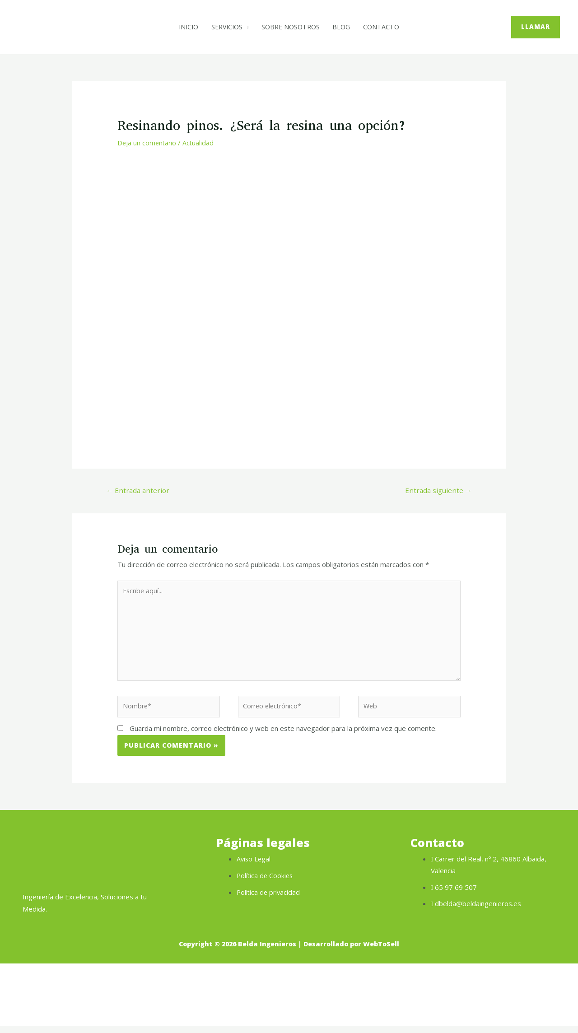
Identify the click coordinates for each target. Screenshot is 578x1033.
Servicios (225, 27)
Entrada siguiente (436, 491)
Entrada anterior (139, 491)
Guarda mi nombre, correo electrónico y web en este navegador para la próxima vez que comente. (283, 735)
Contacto (386, 27)
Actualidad (200, 142)
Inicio (183, 27)
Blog (345, 27)
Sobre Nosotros (291, 27)
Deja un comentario (147, 142)
